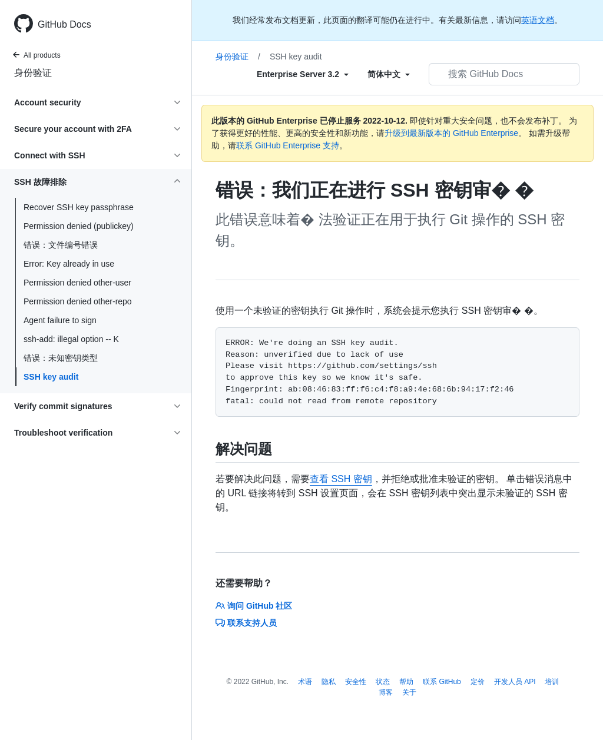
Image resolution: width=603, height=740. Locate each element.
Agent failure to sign (60, 320)
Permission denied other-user (77, 282)
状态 (383, 682)
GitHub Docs (64, 24)
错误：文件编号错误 (61, 245)
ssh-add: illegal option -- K (71, 339)
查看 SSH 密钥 (341, 479)
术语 (305, 682)
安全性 (355, 682)
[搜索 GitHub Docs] (504, 74)
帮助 (406, 682)
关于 (409, 692)
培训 (552, 682)
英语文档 (537, 20)
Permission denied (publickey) (79, 226)
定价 (478, 682)
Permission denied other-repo (78, 301)
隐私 (329, 682)
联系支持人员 (246, 623)
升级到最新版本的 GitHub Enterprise (451, 133)
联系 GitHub (442, 682)
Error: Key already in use (69, 263)
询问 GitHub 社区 (254, 605)
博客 (386, 692)
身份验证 (33, 73)
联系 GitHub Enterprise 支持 (287, 145)
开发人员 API (515, 682)
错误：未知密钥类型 (61, 358)
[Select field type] (302, 74)
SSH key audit (51, 376)
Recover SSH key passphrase (79, 207)
